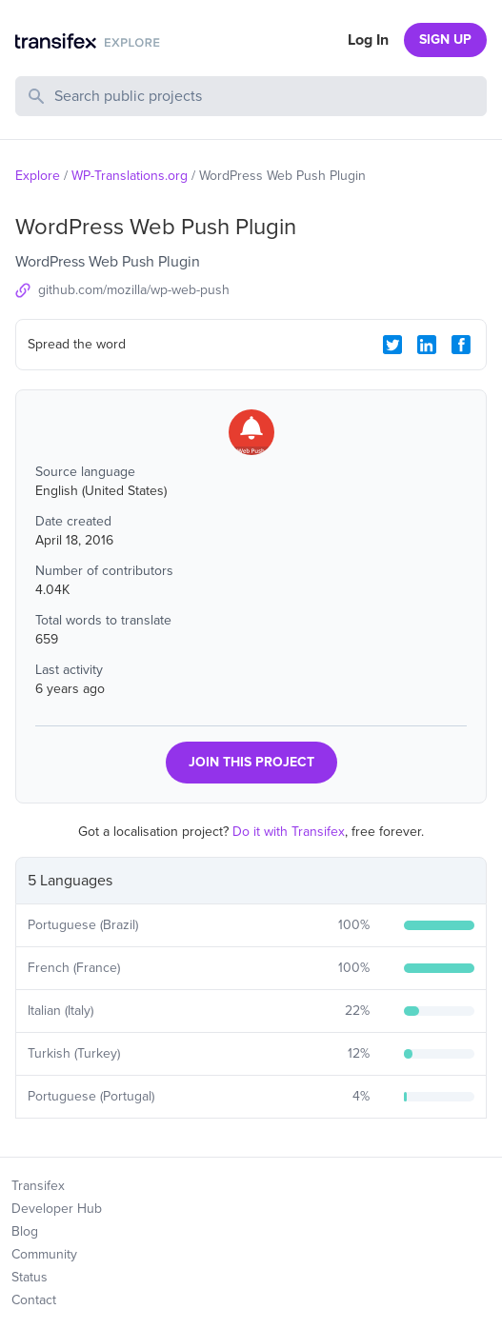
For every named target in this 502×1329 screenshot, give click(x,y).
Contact (33, 1300)
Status (29, 1277)
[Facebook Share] (461, 344)
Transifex (38, 1186)
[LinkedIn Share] (427, 344)
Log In (368, 40)
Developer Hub (56, 1208)
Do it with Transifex (288, 831)
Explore (37, 176)
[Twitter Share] (392, 344)
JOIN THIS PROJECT (251, 762)
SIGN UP (445, 39)
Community (44, 1254)
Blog (24, 1231)
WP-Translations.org (129, 176)
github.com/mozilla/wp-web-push (134, 290)
